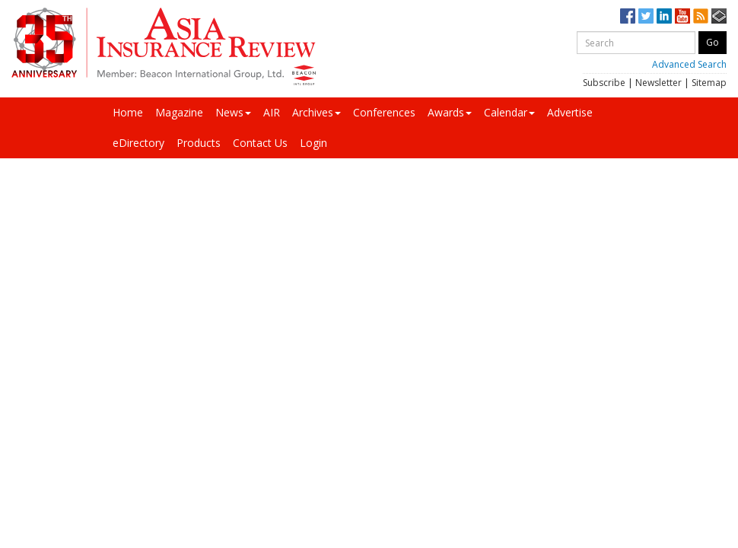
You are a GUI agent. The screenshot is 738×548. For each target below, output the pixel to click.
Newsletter (658, 82)
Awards (450, 112)
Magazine (179, 112)
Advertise (570, 112)
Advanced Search (689, 64)
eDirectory (138, 142)
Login (313, 142)
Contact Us (260, 142)
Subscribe (604, 82)
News (233, 112)
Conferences (384, 112)
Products (199, 142)
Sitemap (709, 82)
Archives (316, 112)
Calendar (509, 112)
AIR (271, 112)
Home (128, 112)
